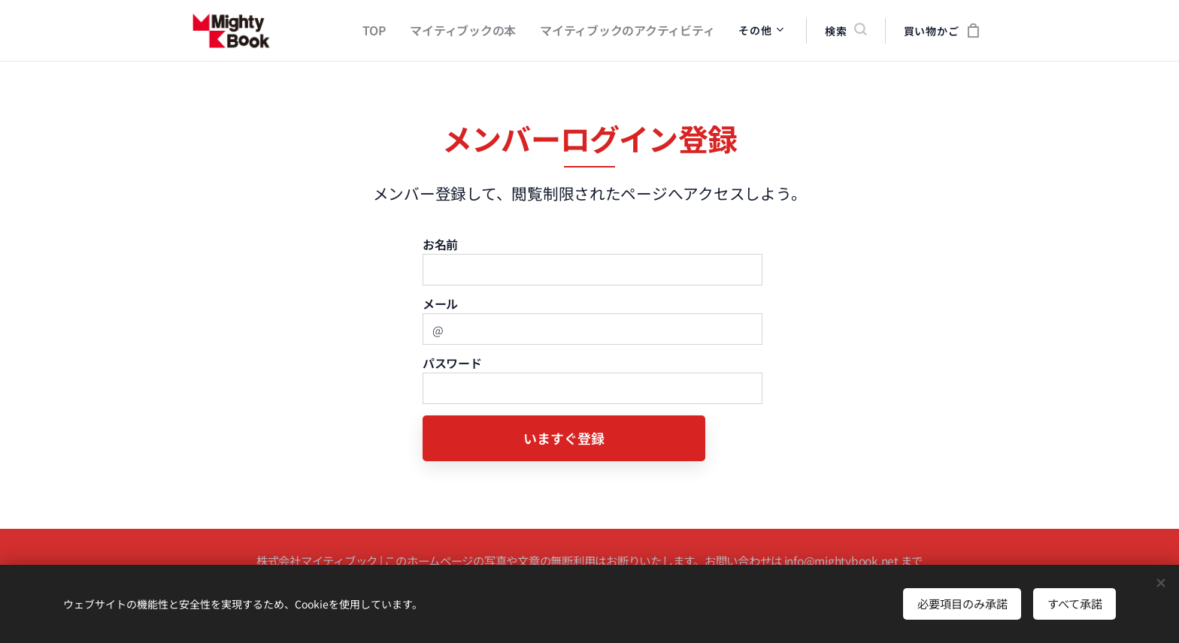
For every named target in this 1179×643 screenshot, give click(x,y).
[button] (845, 31)
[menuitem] (397, 31)
